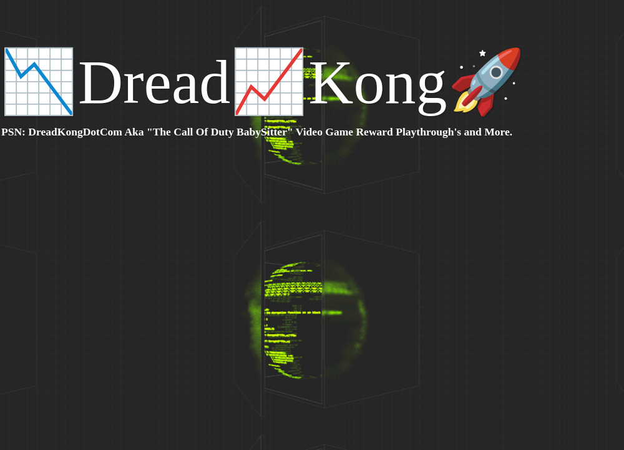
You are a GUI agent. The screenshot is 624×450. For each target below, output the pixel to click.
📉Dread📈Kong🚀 (262, 82)
